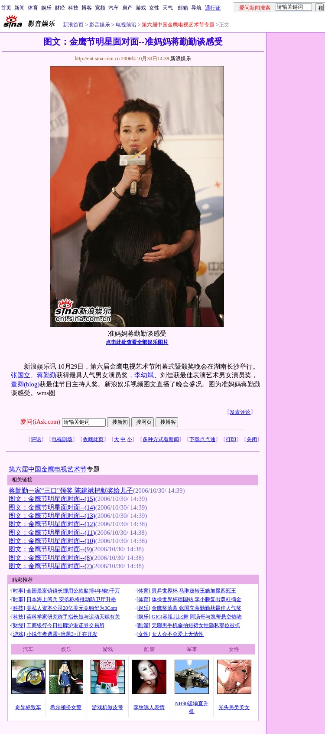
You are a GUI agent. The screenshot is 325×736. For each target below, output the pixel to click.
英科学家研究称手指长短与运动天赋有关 (73, 617)
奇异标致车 (28, 707)
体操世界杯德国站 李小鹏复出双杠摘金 (196, 599)
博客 (86, 8)
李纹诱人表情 (149, 707)
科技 (73, 8)
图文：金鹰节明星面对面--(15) (52, 498)
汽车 (113, 8)
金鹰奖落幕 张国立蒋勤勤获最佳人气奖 (196, 608)
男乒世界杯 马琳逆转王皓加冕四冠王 (194, 591)
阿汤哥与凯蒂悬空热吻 (216, 617)
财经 (60, 8)
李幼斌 (144, 375)
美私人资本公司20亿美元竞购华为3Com (71, 608)
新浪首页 (73, 25)
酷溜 (143, 625)
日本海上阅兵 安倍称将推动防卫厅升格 (71, 599)
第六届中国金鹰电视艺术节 (48, 469)
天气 (167, 8)
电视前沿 (125, 25)
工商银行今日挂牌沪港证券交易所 (65, 625)
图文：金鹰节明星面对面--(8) (50, 557)
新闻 (19, 8)
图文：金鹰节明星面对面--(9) (50, 549)
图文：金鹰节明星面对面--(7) (50, 566)
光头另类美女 (234, 707)
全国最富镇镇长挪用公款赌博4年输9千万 (73, 591)
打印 (231, 439)
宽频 (100, 8)
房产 (127, 8)
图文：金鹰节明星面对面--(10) (52, 540)
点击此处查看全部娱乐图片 (137, 342)
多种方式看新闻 (161, 439)
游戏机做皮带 (107, 707)
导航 (196, 8)
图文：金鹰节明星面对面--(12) (52, 523)
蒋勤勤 (46, 375)
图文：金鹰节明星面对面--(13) (52, 515)
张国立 (20, 375)
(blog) (31, 384)
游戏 (141, 8)
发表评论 (240, 412)
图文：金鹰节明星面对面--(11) (52, 532)
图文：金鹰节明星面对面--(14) (52, 507)
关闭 (252, 439)
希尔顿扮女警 (65, 707)
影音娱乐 (99, 25)
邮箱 (183, 8)
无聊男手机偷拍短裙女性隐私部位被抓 (196, 625)
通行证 (213, 8)
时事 (18, 591)
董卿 (17, 384)
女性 (154, 8)
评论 (36, 439)
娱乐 (46, 8)
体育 (33, 8)
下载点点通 (202, 439)
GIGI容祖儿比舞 (170, 617)
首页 (6, 8)
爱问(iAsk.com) (40, 422)
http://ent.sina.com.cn (98, 59)
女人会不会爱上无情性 (178, 634)
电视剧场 (62, 439)
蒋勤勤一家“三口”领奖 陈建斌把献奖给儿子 (71, 490)
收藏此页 (93, 439)
